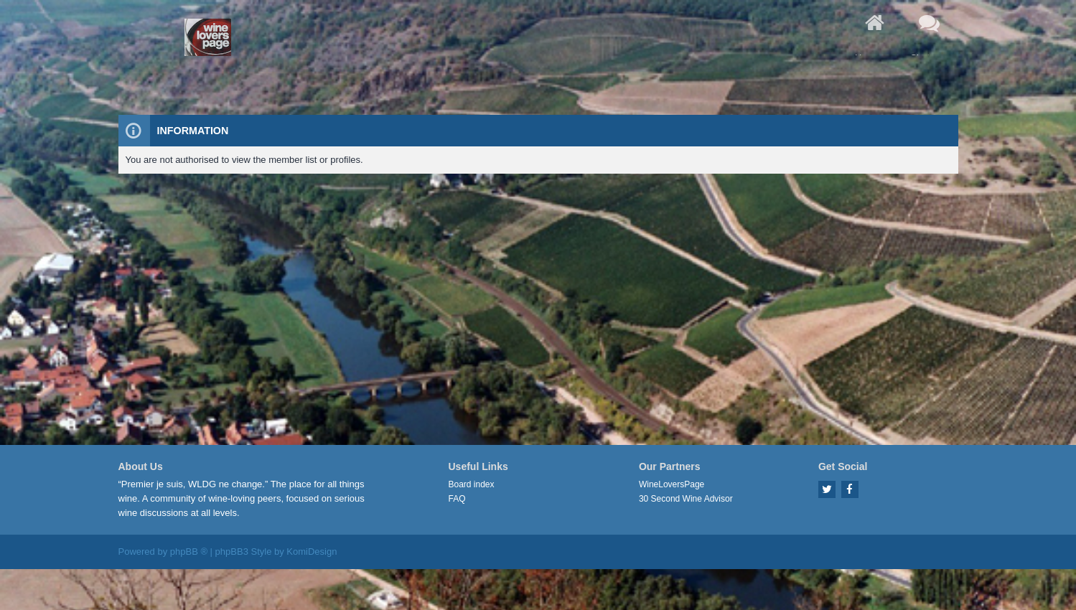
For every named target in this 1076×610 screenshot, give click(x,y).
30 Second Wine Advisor (686, 499)
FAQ (457, 499)
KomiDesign (311, 551)
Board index (472, 484)
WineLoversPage (671, 484)
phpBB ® (188, 551)
